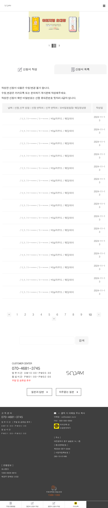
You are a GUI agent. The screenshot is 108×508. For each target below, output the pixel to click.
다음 (99, 314)
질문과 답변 (37, 392)
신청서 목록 (80, 69)
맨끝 (54, 319)
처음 (9, 314)
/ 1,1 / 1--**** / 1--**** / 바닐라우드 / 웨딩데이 (47, 118)
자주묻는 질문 (66, 392)
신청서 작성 (27, 69)
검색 (82, 340)
